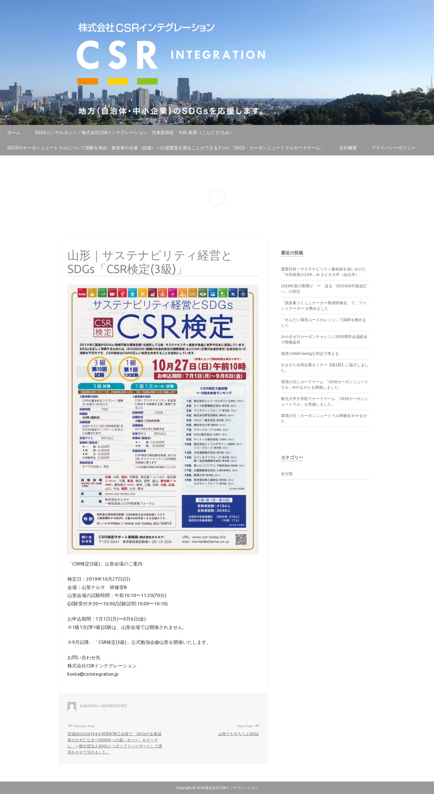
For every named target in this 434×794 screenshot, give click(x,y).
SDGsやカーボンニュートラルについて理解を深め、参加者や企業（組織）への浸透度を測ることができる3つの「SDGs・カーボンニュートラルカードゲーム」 (166, 147)
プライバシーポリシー (393, 147)
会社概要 (348, 147)
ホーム (14, 132)
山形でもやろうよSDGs (238, 734)
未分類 (287, 474)
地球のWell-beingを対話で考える (310, 353)
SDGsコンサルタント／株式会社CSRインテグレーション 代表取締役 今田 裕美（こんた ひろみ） (134, 132)
